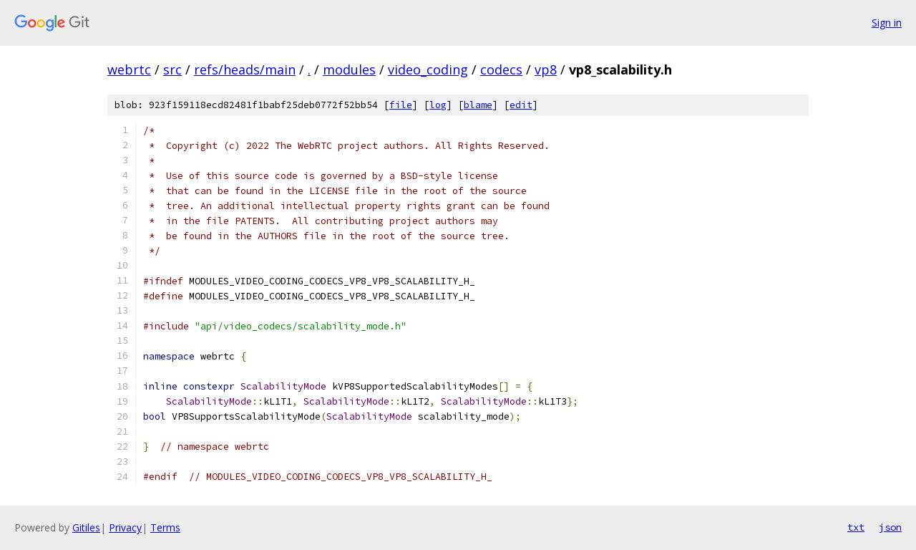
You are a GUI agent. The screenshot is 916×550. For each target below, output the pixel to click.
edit (521, 105)
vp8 (546, 69)
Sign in (887, 22)
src (172, 69)
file (400, 105)
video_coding (428, 69)
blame (478, 105)
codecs (501, 69)
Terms (165, 527)
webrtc (129, 69)
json (890, 527)
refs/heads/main (245, 69)
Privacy (125, 527)
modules (349, 69)
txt (855, 527)
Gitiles (86, 527)
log (438, 105)
